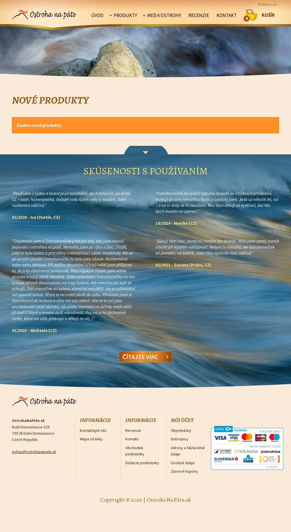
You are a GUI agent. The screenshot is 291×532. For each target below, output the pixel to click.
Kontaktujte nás (93, 430)
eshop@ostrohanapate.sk (34, 451)
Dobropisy (179, 438)
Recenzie (198, 15)
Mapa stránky (91, 438)
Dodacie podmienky (142, 462)
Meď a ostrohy (164, 15)
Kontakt (227, 15)
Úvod (97, 15)
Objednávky (181, 430)
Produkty (125, 15)
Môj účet (182, 420)
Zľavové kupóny (184, 471)
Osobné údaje (183, 462)
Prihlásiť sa (267, 4)
